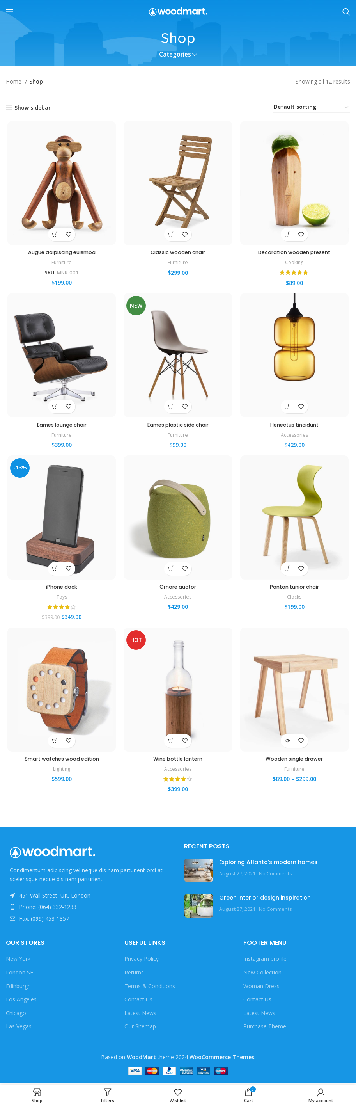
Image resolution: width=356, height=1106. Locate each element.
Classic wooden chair (178, 254)
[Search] (346, 12)
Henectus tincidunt (295, 427)
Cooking (295, 263)
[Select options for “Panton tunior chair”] (288, 572)
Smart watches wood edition (60, 764)
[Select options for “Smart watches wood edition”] (53, 746)
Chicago (16, 1014)
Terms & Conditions (149, 987)
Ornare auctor (177, 590)
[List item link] (89, 909)
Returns (134, 974)
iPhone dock (60, 590)
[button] (53, 235)
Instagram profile (265, 960)
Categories (175, 54)
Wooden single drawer (295, 764)
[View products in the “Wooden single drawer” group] (288, 746)
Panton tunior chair (295, 590)
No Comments (275, 875)
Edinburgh (18, 987)
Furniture (60, 263)
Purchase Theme (264, 1028)
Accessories (295, 437)
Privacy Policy (141, 960)
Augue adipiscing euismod (60, 254)
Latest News (140, 1014)
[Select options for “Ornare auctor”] (171, 572)
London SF (19, 974)
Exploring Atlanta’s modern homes (268, 864)
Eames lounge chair (60, 427)
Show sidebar (32, 107)
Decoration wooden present (295, 254)
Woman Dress (261, 987)
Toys (60, 600)
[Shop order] (311, 107)
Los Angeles (21, 1001)
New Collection (262, 974)
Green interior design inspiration (265, 899)
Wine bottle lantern (178, 764)
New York (18, 960)
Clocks (295, 600)
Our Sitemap (140, 1028)
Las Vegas (19, 1028)
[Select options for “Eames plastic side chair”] (171, 409)
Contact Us (138, 1001)
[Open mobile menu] (10, 12)
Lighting (60, 773)
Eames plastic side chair (178, 427)
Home (14, 81)
